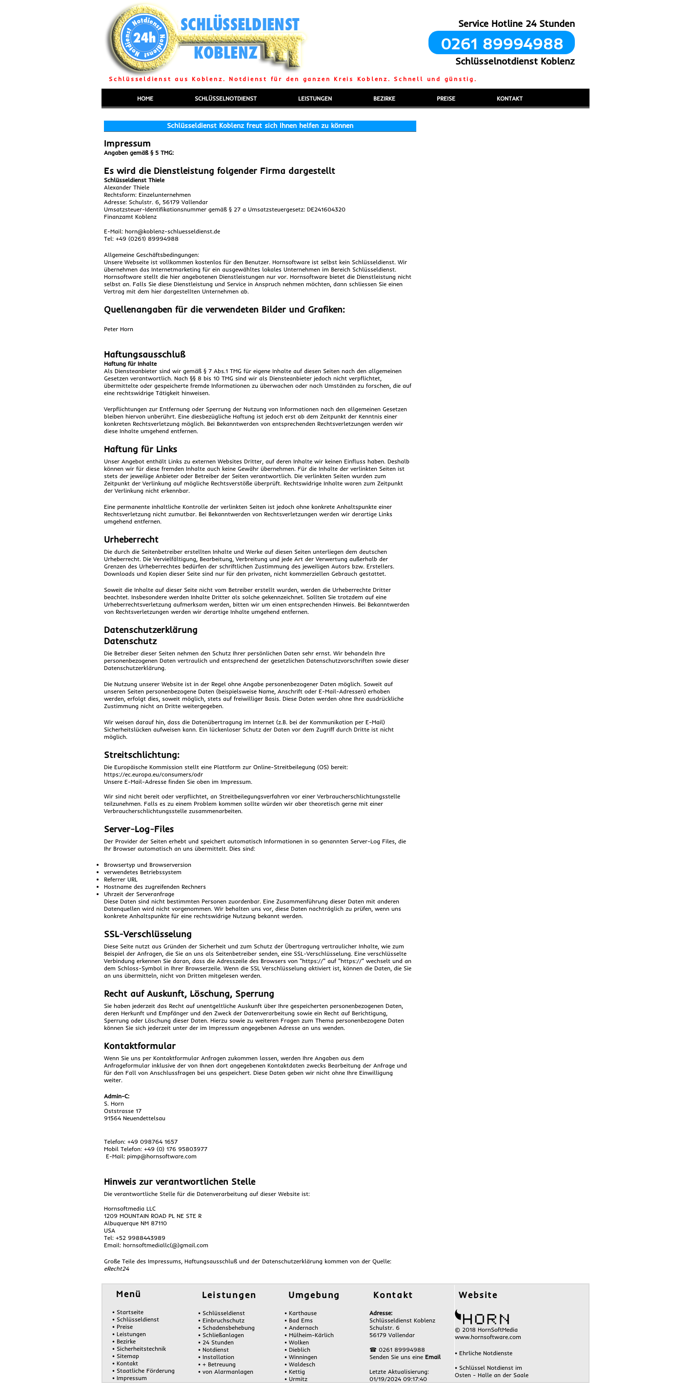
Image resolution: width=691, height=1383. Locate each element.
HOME (145, 98)
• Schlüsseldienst (135, 1319)
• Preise (122, 1326)
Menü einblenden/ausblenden (141, 84)
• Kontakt (125, 1363)
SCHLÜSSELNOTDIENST (226, 98)
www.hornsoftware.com (488, 1337)
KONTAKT (510, 98)
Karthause (303, 1313)
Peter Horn (118, 329)
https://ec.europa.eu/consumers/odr (153, 774)
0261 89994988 (502, 43)
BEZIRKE (384, 98)
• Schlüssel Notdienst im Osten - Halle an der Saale (491, 1371)
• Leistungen (129, 1334)
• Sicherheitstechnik (139, 1348)
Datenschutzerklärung (151, 629)
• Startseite (127, 1312)
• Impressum (129, 1378)
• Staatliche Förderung (143, 1370)
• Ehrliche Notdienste (483, 1353)
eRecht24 (116, 1268)
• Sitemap (125, 1356)
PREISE (446, 98)
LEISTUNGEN (315, 98)
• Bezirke (124, 1341)
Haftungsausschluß (144, 354)
